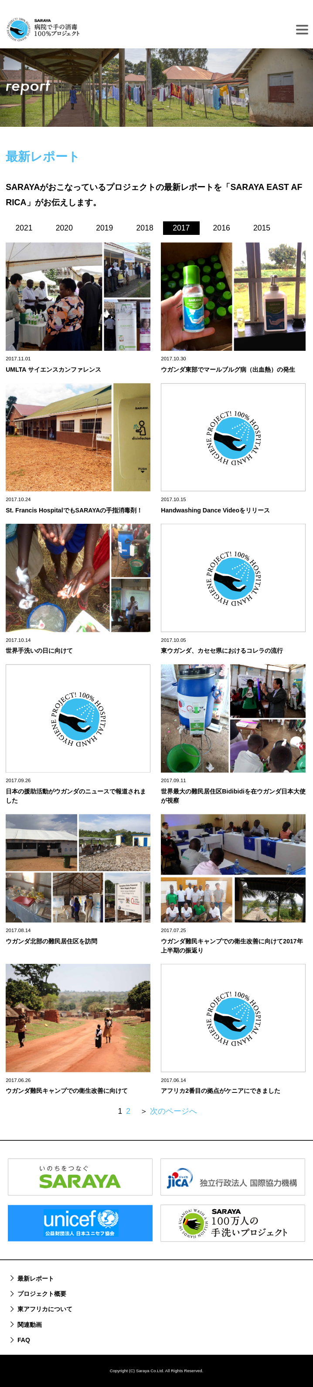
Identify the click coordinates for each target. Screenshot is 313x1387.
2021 (23, 228)
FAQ (23, 1339)
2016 (221, 228)
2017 (181, 228)
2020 (64, 228)
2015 (261, 228)
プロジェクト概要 (41, 1293)
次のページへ (173, 1111)
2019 (104, 228)
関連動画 (29, 1324)
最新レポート (35, 1278)
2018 (144, 228)
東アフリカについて (44, 1309)
